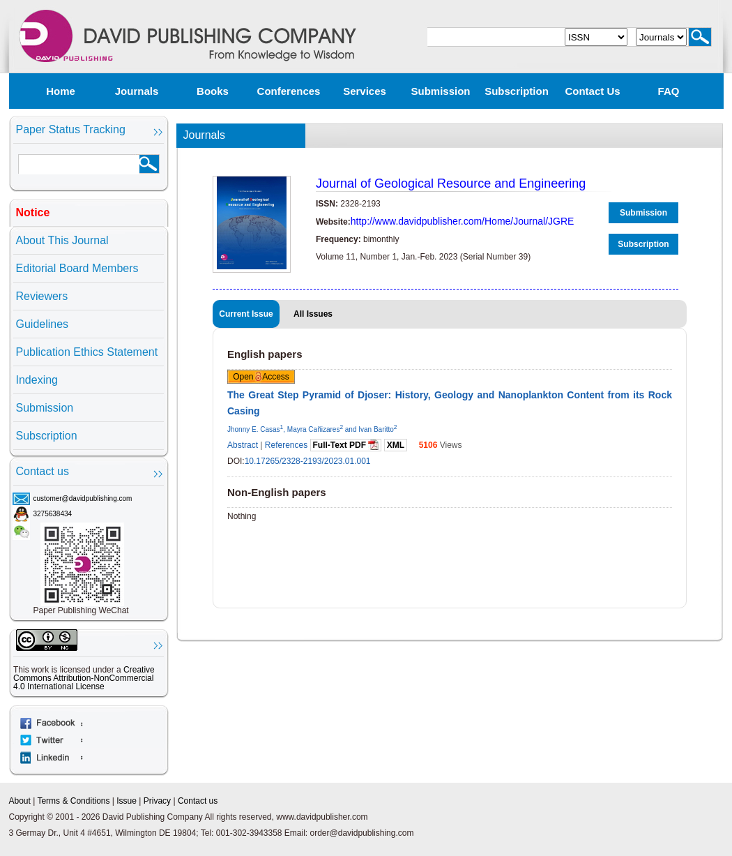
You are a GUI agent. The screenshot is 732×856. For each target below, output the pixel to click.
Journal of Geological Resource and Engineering (451, 183)
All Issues (313, 314)
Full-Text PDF (346, 445)
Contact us (592, 91)
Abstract (242, 445)
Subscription (517, 91)
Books (213, 91)
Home (60, 91)
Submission (440, 91)
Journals (137, 91)
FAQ (669, 91)
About (20, 801)
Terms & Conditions (73, 801)
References (286, 445)
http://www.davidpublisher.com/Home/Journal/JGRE (462, 221)
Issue (126, 801)
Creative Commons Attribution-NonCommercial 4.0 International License (84, 678)
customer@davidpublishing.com (82, 498)
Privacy (157, 801)
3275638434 (53, 514)
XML (395, 445)
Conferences (289, 91)
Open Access (261, 377)
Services (364, 91)
